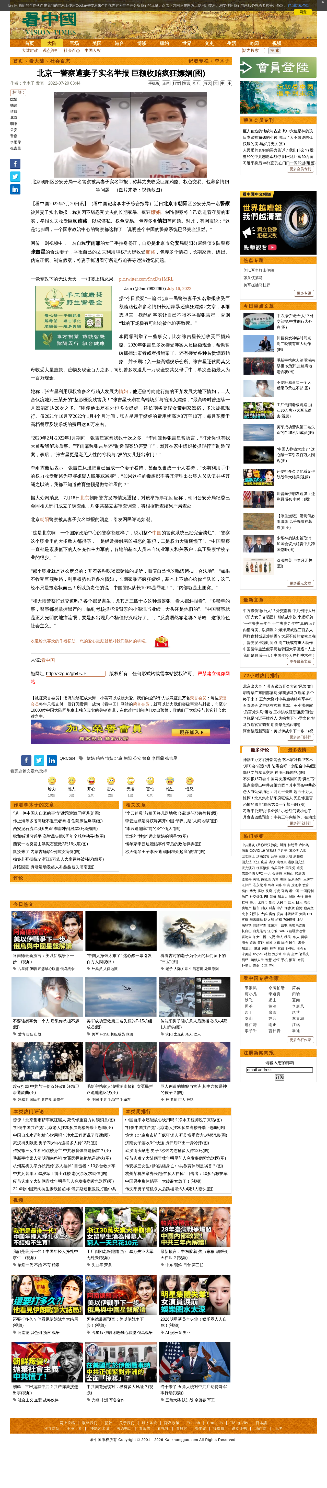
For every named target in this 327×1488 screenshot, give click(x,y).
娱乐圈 (176, 1368)
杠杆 (245, 1060)
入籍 (276, 1100)
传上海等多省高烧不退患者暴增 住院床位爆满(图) (58, 857)
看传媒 (200, 1464)
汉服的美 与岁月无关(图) (264, 144)
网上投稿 (67, 1459)
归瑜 (296, 1152)
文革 (264, 1123)
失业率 (97, 1300)
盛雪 (272, 1170)
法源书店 (124, 1464)
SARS (283, 1089)
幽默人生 (257, 1118)
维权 (278, 1077)
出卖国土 (248, 1014)
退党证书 (239, 1464)
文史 (209, 43)
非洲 (104, 1436)
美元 (253, 1060)
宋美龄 (247, 1112)
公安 (13, 130)
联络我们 (90, 1459)
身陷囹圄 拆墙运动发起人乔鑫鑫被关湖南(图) (54, 903)
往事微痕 (263, 1026)
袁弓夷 (282, 1020)
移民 (287, 1095)
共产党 (46, 1135)
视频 (276, 43)
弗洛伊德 (248, 1031)
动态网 (261, 1464)
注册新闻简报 (258, 1210)
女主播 (261, 1095)
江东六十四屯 (277, 1083)
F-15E (105, 1070)
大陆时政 (30, 50)
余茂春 (200, 1436)
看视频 (163, 1464)
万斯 (275, 1037)
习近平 (282, 1008)
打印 (197, 83)
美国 (96, 43)
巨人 (181, 1135)
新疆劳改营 (297, 1089)
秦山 (249, 1176)
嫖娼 (13, 99)
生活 (231, 43)
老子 (169, 1004)
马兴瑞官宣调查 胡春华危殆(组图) (271, 882)
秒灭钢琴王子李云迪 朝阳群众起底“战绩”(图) (165, 887)
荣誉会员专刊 (258, 120)
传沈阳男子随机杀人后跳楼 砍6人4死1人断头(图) (169, 1224)
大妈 (264, 1072)
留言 (186, 83)
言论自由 (248, 1095)
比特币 (262, 1060)
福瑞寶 (219, 1464)
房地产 (247, 1066)
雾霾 (245, 1077)
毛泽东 (125, 1135)
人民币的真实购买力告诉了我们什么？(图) (278, 150)
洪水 (272, 1020)
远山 (272, 1158)
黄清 (272, 1164)
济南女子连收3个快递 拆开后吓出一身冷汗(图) (167, 1178)
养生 (272, 1123)
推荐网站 (52, 1464)
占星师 (23, 1004)
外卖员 (97, 1004)
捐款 (108, 1459)
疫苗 (264, 1020)
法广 (245, 1054)
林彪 (267, 1112)
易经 (245, 1118)
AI (167, 1368)
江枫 (296, 1182)
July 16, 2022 (179, 288)
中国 (156, 568)
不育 (47, 1300)
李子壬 (251, 1188)
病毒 (245, 1008)
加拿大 (283, 1054)
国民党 (35, 1135)
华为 (253, 1049)
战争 (56, 1368)
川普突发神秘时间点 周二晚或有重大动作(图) (294, 502)
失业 (186, 1368)
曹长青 (274, 1188)
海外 (302, 1100)
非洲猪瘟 (291, 1072)
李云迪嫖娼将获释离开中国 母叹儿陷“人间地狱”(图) (171, 857)
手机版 (153, 83)
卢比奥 (304, 1003)
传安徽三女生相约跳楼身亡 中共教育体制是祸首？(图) (62, 1186)
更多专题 (304, 451)
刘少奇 (277, 1112)
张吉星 (15, 148)
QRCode (67, 794)
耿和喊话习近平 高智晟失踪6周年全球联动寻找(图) (59, 872)
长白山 (247, 1089)
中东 (169, 1300)
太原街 (179, 1070)
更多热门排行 (300, 895)
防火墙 (269, 1077)
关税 (256, 1037)
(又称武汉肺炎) (267, 1003)
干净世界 (74, 1464)
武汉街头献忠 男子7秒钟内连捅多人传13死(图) (55, 1178)
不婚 (38, 1300)
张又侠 (294, 1008)
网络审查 (259, 1083)
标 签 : (18, 92)
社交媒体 (256, 1054)
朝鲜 (178, 1300)
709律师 (289, 1077)
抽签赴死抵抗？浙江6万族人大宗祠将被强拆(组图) (58, 895)
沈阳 (169, 1070)
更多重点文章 (300, 741)
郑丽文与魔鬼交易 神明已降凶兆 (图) (274, 930)
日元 (299, 1060)
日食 (187, 1300)
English (193, 1459)
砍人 (197, 1070)
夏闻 (296, 1158)
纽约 (164, 43)
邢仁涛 (251, 1182)
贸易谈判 (295, 1037)
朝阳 (13, 124)
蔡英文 (309, 1066)
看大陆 (36, 61)
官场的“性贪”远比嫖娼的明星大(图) (156, 872)
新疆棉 (298, 1014)
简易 (296, 1146)
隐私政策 (172, 1459)
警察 (13, 136)
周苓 (249, 1164)
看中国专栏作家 (261, 1136)
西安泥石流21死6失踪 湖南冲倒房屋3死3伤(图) (55, 864)
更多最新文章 (300, 819)
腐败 (261, 1049)
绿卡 (284, 1100)
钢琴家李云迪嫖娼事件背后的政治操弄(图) (163, 880)
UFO (259, 1031)
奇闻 (254, 43)
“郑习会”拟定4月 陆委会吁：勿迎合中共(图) (280, 924)
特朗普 (293, 1003)
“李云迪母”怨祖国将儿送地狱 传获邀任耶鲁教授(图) (171, 849)
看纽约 (182, 1464)
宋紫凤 (251, 1146)
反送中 (296, 1043)
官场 (74, 43)
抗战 (281, 1106)
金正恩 (277, 1031)
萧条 (108, 1300)
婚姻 (56, 1300)
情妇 (13, 111)
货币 (272, 1060)
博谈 (141, 43)
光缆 (95, 1436)
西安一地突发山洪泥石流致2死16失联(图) (50, 880)
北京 (13, 118)
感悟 (276, 1118)
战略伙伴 (51, 1436)
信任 (29, 1070)
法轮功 (247, 1083)
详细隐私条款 (298, 5)
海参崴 (290, 1066)
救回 (129, 1070)
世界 (186, 43)
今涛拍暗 (276, 1146)
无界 (279, 1464)
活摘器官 (263, 1014)
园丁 (249, 1170)
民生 (293, 1100)
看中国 (52, 23)
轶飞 (249, 1158)
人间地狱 (110, 1004)
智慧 (268, 1118)
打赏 (176, 83)
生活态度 (196, 1004)
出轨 (37, 1070)
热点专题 (253, 418)
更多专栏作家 (300, 1198)
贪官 (305, 1043)
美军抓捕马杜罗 (256, 443)
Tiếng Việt (239, 1459)
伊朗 (33, 1004)
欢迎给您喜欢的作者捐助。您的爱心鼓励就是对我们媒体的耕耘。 (90, 677)
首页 (29, 43)
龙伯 (173, 1135)
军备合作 (117, 1436)
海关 (245, 1100)
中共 (103, 1135)
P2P (310, 1072)
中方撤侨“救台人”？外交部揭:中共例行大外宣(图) (295, 479)
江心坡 (272, 1089)
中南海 (269, 1043)
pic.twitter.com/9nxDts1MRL (146, 279)
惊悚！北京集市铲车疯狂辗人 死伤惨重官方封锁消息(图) (64, 1156)
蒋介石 (302, 1106)
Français (215, 1459)
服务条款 (149, 1459)
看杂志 (144, 1464)
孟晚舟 (247, 1037)
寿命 (256, 1123)
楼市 (256, 1066)
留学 (304, 1095)
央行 (300, 1054)
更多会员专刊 (300, 169)
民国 (265, 1106)
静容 (272, 1176)
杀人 (189, 1070)
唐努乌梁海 (297, 1083)
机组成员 (118, 1070)
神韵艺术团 (99, 1464)
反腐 (268, 1049)
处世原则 (211, 1004)
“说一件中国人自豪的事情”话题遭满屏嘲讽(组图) (56, 849)
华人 (279, 1095)
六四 (303, 1008)
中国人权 (93, 50)
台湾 (299, 1066)
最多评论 (260, 907)
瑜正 (272, 1182)
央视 (271, 1095)
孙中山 (291, 1106)
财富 (272, 1066)
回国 (268, 1100)
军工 (211, 1436)
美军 (95, 1070)
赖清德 (300, 1031)
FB (266, 1054)
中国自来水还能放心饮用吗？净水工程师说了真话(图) (61, 1171)
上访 (300, 1077)
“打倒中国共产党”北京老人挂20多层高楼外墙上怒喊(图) (63, 1163)
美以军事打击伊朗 (258, 428)
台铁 (274, 1014)
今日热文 (23, 940)
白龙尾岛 (259, 1089)
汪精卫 (23, 1135)
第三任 (197, 1300)
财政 (264, 1066)
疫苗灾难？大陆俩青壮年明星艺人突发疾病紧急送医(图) (63, 1217)
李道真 (274, 1152)
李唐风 (298, 1164)
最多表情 (297, 907)
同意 (303, 12)
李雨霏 (15, 142)
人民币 (282, 1060)
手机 (284, 1118)
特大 (207, 83)
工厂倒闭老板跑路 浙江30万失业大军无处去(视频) (294, 568)
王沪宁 (308, 1037)
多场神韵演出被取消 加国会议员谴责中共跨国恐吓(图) (296, 702)
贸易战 (271, 1008)
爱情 (21, 1070)
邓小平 (258, 1112)
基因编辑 (256, 1077)
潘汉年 (58, 1135)
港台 (119, 43)
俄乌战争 (67, 1004)
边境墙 (266, 1037)
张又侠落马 (253, 435)
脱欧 (292, 1054)
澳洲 (257, 1106)
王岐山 (289, 1031)
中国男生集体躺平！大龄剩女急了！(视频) (163, 1217)
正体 (166, 83)
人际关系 (181, 1004)
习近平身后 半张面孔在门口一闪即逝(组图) (279, 163)
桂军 (273, 1106)
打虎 (276, 1049)
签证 (261, 1100)
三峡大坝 (285, 1014)
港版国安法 (296, 1020)
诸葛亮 (304, 1112)
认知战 (187, 1436)
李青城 (298, 1176)
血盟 (38, 1436)
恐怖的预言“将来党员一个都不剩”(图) (274, 962)
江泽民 (247, 1043)
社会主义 (25, 1436)
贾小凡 (251, 1152)
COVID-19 (257, 1008)
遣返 (253, 1100)
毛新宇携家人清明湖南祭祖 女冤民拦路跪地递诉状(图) (62, 1194)
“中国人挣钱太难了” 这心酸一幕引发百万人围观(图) (296, 613)
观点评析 (51, 50)
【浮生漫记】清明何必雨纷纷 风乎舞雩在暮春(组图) (296, 679)
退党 (300, 1026)
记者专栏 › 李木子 (209, 61)
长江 (256, 1020)
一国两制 (307, 1049)
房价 (272, 1072)
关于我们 (127, 1459)
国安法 (247, 1020)
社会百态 (72, 50)
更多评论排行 (300, 981)
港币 (307, 1060)
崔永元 (258, 1043)
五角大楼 (173, 1436)
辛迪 (296, 1188)
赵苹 (296, 1170)
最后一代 (25, 1300)
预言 (47, 1368)
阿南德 (23, 1368)
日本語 (261, 1459)
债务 (308, 1054)
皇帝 (294, 1112)
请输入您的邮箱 (279, 1220)
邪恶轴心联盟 (48, 1004)
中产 (280, 1066)
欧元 (291, 1060)
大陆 (51, 43)
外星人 (247, 1123)
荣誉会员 (198, 734)
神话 (190, 1135)
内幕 (278, 1043)
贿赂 (13, 105)
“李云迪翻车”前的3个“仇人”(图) (153, 864)
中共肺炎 (248, 1003)
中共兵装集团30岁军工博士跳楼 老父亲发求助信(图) (60, 1209)
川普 (283, 1003)
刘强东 (255, 1072)
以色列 (36, 1368)
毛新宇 (113, 1135)
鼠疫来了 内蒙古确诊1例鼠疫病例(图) (46, 887)
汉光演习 (248, 1026)
